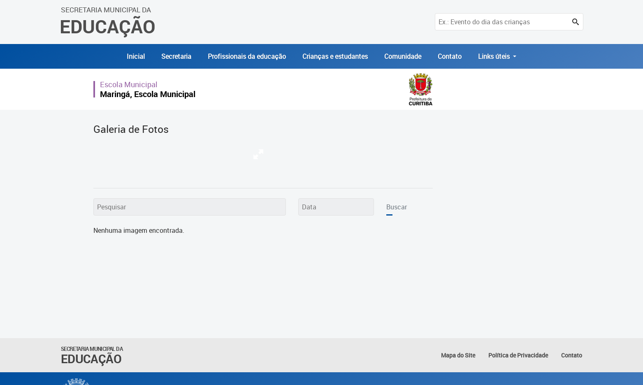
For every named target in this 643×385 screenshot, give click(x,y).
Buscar (396, 206)
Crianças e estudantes (335, 56)
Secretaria (176, 56)
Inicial (136, 56)
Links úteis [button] (494, 56)
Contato (450, 56)
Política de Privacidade (518, 355)
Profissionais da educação (247, 56)
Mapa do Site (458, 355)
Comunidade (402, 56)
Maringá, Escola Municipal (147, 94)
